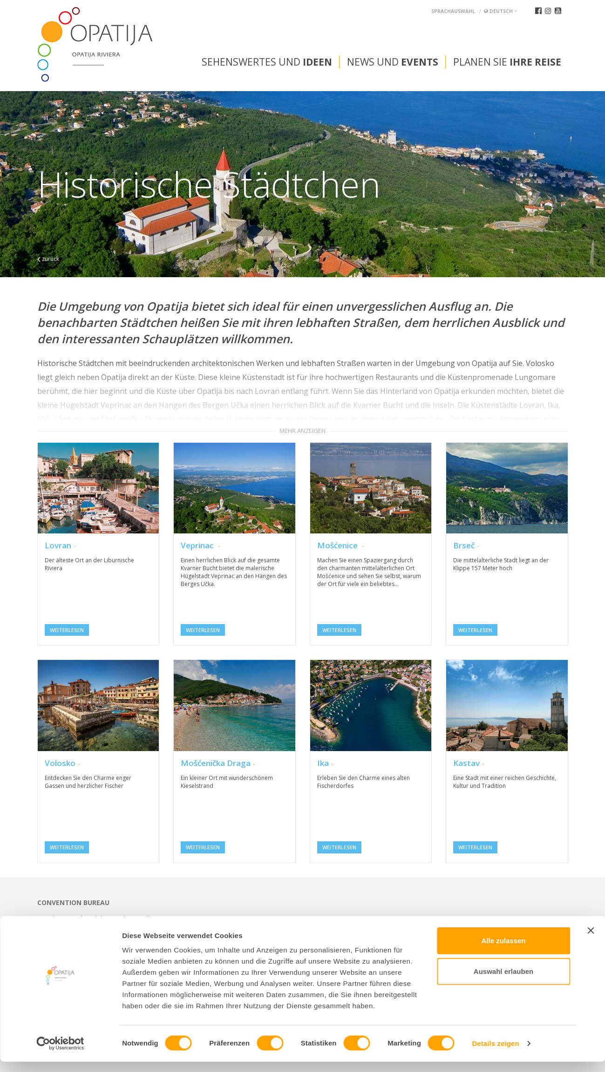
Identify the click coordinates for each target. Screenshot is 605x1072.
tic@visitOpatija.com (325, 926)
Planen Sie (507, 61)
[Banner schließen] (590, 941)
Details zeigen (495, 1054)
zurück (48, 259)
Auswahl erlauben (503, 981)
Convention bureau (73, 902)
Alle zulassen (503, 951)
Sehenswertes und (267, 61)
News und (392, 61)
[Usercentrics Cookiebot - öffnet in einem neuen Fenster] (60, 1054)
